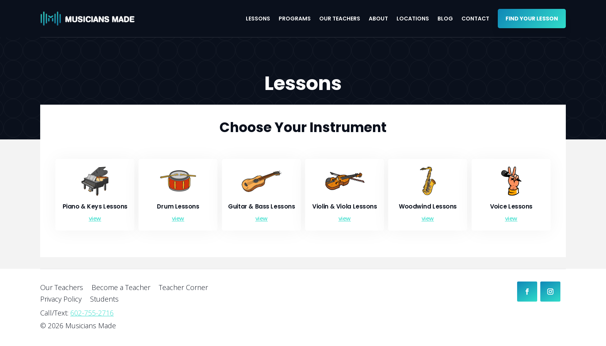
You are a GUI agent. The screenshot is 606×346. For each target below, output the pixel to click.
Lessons (258, 18)
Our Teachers (339, 18)
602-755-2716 (92, 312)
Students (104, 300)
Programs (295, 18)
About (378, 18)
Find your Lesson (532, 18)
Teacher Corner (183, 288)
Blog (445, 18)
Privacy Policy (61, 300)
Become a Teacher (121, 288)
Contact (475, 18)
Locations (413, 18)
